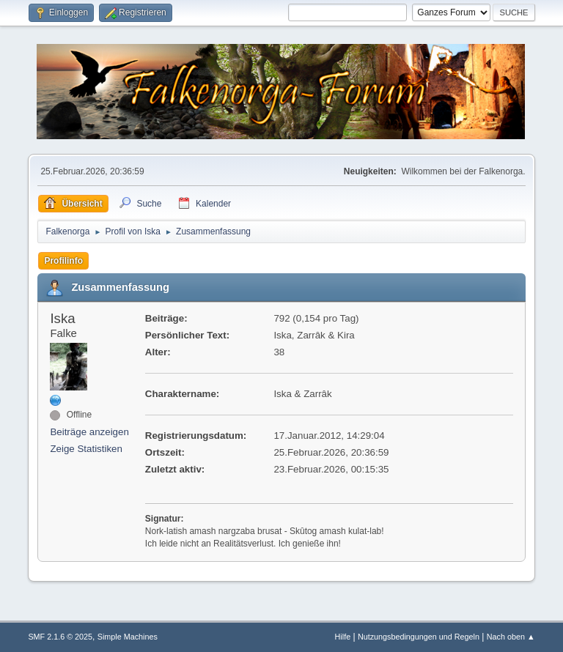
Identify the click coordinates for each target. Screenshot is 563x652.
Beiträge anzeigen (89, 431)
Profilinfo (63, 261)
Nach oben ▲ (511, 636)
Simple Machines (127, 636)
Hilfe (343, 636)
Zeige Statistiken (86, 448)
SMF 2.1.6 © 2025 (60, 636)
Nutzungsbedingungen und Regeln (418, 636)
